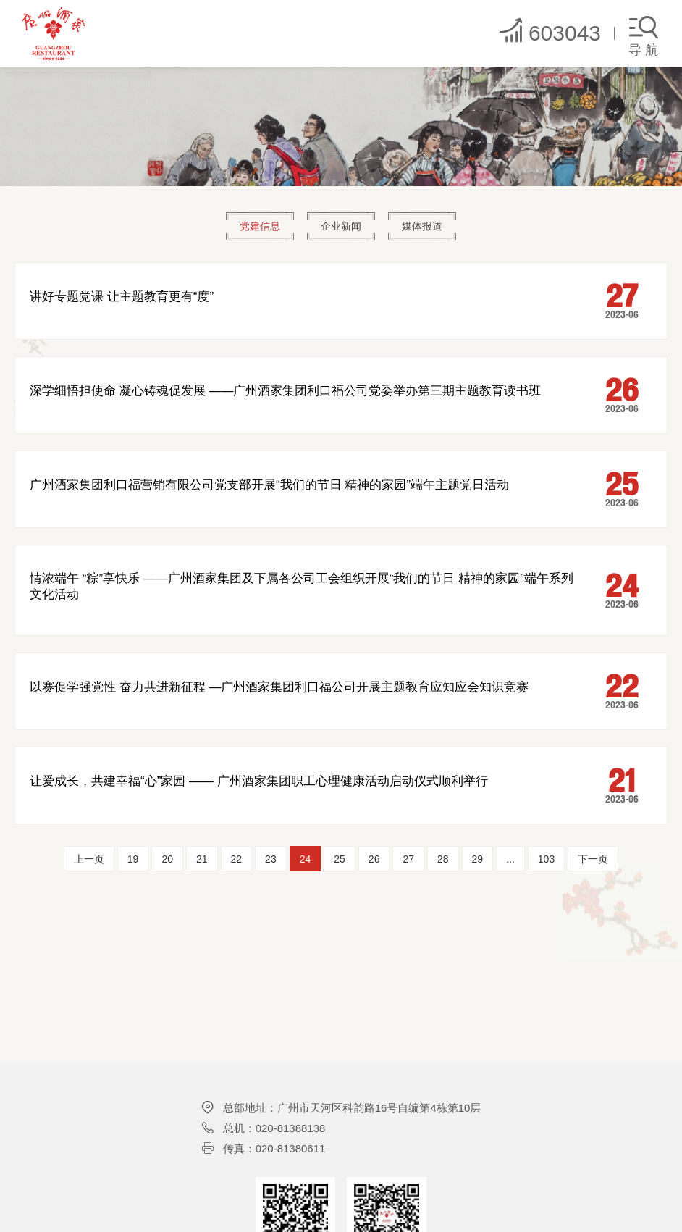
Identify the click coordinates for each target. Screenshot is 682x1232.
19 (133, 860)
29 (478, 860)
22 (237, 860)
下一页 (593, 860)
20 (167, 860)
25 (339, 860)
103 (546, 860)
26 (374, 860)
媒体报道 (425, 226)
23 (271, 860)
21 (202, 860)
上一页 (89, 860)
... (510, 860)
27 (408, 860)
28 (443, 860)
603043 (549, 31)
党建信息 (256, 226)
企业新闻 (341, 226)
